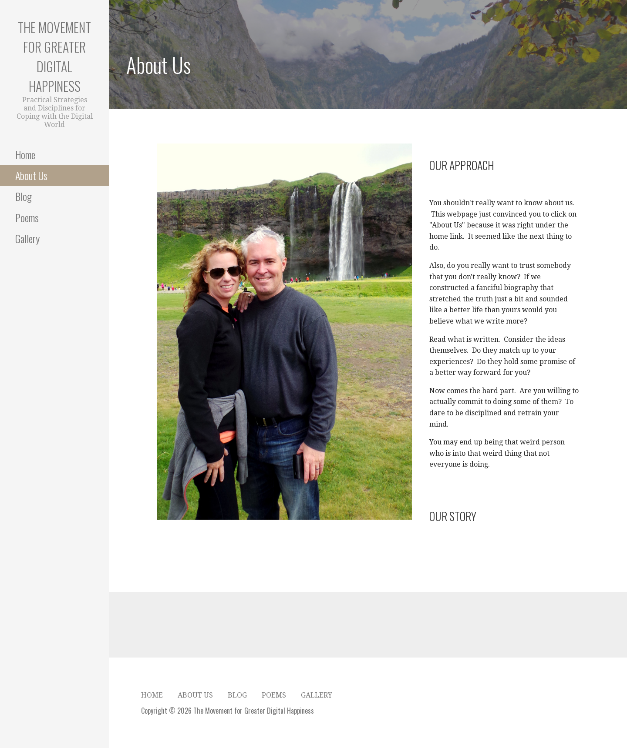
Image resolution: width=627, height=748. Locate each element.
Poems (27, 217)
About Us (31, 175)
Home (25, 154)
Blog (23, 196)
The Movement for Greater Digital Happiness (54, 56)
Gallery (27, 238)
